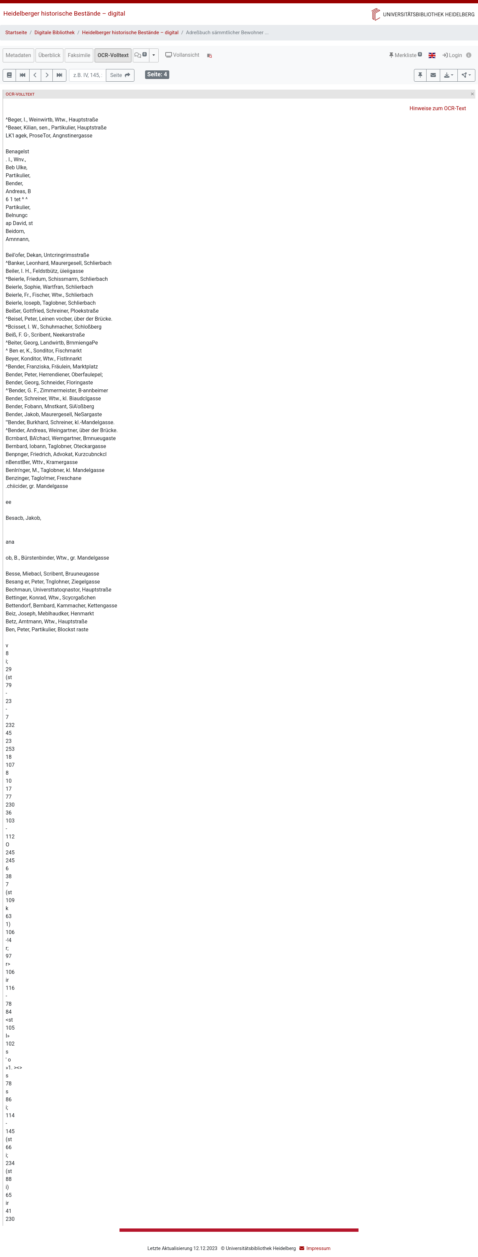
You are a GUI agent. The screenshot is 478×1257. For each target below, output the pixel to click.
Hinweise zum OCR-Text (438, 108)
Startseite (16, 33)
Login (452, 55)
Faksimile (79, 55)
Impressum (318, 1248)
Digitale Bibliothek (55, 33)
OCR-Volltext (113, 55)
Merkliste (405, 55)
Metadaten (18, 55)
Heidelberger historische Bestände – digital (64, 13)
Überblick (50, 55)
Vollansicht (182, 55)
